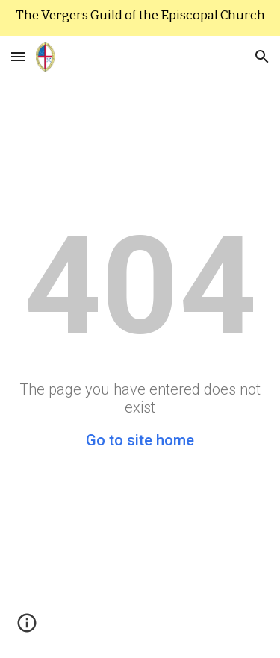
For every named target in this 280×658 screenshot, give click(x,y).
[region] (140, 18)
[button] (18, 56)
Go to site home (140, 440)
